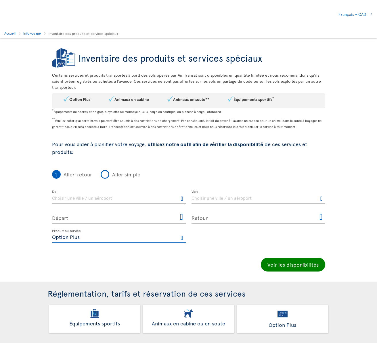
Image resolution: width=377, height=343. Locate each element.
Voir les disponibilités (293, 264)
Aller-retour (78, 174)
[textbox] (119, 197)
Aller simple (126, 174)
